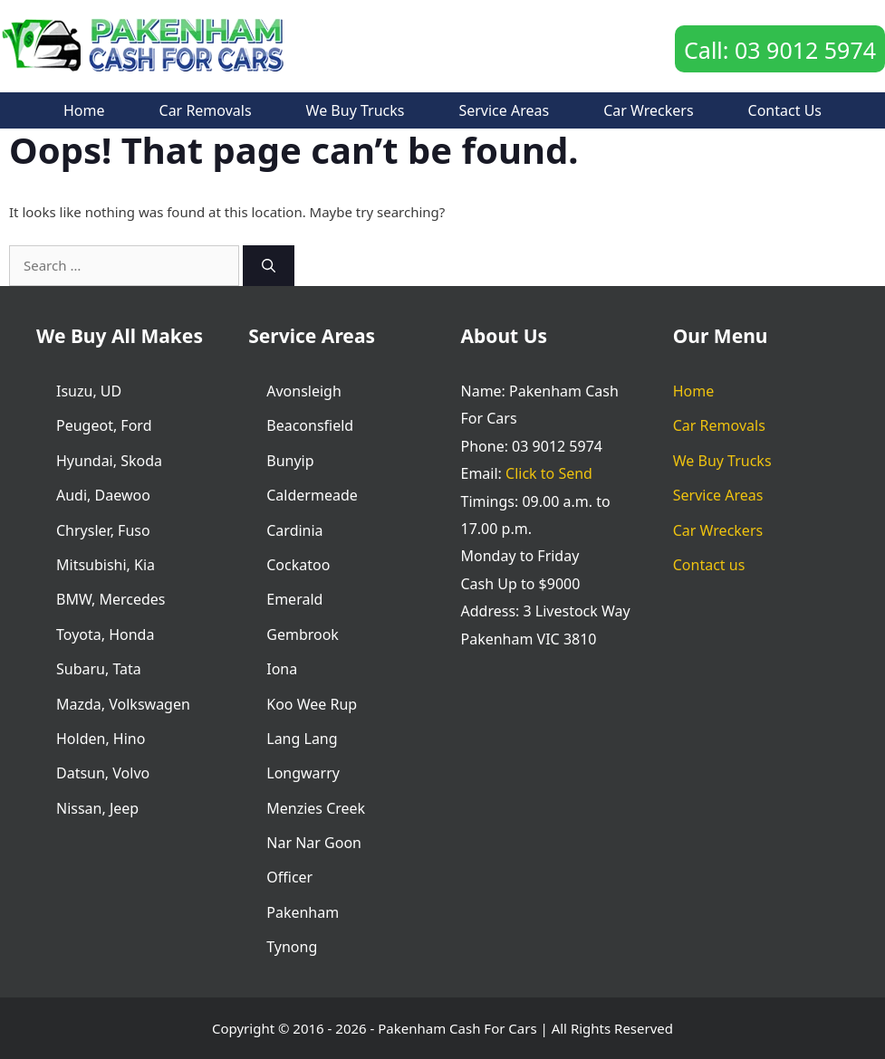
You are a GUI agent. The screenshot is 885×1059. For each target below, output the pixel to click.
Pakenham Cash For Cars (457, 1028)
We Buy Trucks (355, 110)
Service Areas (503, 110)
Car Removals (205, 110)
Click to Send (548, 473)
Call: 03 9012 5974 (780, 49)
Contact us (785, 110)
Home (84, 110)
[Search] (268, 265)
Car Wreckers (648, 110)
